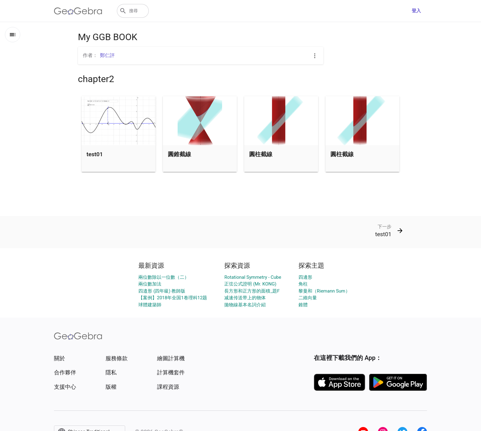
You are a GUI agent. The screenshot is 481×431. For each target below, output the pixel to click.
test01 (95, 154)
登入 (416, 10)
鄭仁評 (107, 55)
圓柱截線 (260, 154)
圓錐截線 (179, 154)
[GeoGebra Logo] (78, 11)
